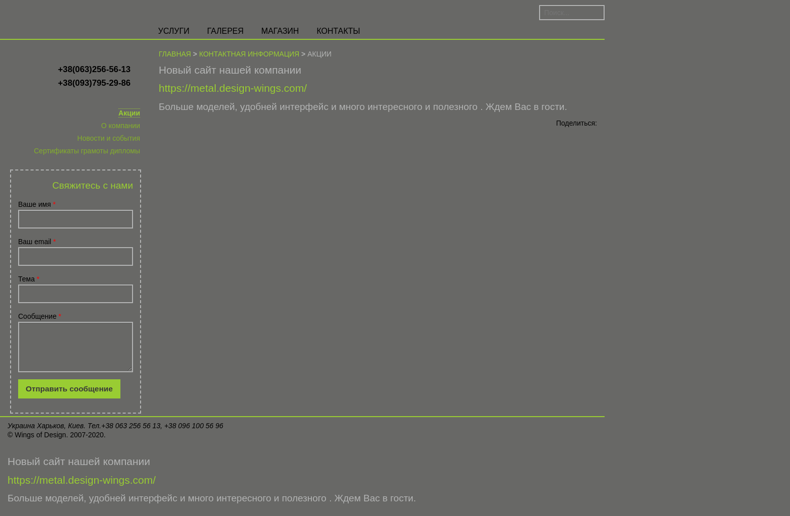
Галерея (225, 31)
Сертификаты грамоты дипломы (87, 151)
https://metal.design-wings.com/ (233, 88)
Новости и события (108, 138)
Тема (28, 279)
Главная (175, 54)
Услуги (173, 31)
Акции (129, 113)
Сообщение (39, 316)
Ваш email (37, 242)
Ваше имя (36, 204)
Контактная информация (249, 54)
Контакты (338, 31)
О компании (120, 126)
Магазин (280, 31)
